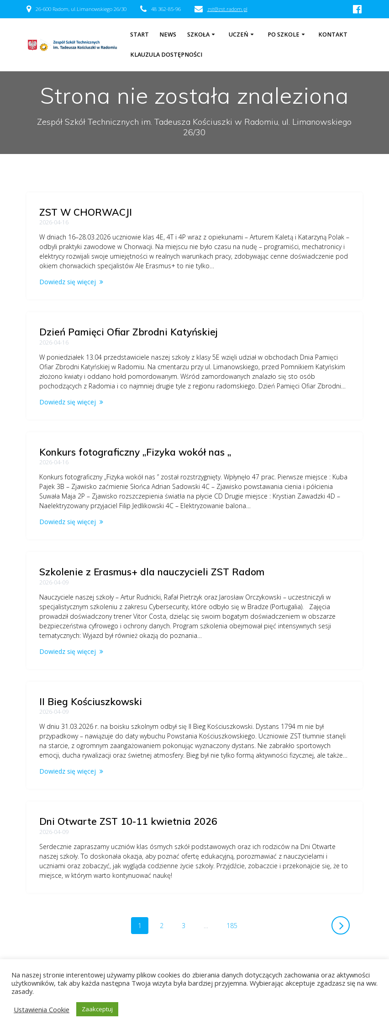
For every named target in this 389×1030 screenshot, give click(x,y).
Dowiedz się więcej (67, 281)
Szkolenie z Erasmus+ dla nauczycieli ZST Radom (151, 572)
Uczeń (238, 34)
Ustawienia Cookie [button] (41, 1009)
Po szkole (284, 34)
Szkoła (198, 34)
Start (139, 34)
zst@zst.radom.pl (227, 8)
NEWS (167, 34)
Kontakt (332, 34)
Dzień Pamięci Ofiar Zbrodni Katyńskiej (128, 332)
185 (235, 925)
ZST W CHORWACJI (85, 212)
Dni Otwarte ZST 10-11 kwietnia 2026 (128, 821)
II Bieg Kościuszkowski (90, 701)
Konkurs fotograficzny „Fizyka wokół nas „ (135, 452)
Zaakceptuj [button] (97, 1009)
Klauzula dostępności (166, 54)
